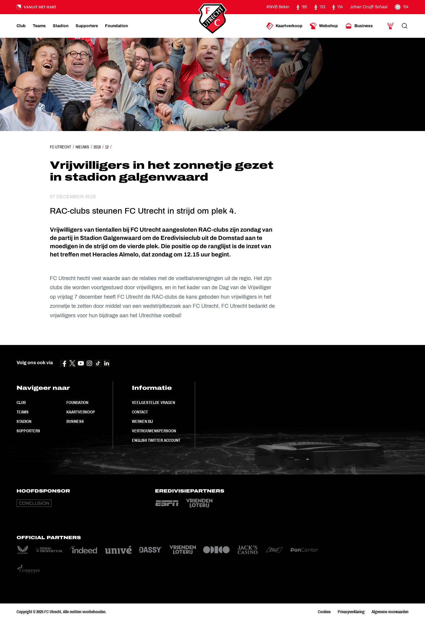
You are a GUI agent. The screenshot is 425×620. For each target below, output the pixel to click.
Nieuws (82, 147)
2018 (97, 147)
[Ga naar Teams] (39, 26)
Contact (140, 412)
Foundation (77, 402)
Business (75, 421)
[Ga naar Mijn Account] (390, 26)
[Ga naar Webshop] (324, 26)
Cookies (324, 611)
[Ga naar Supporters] (87, 26)
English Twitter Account (156, 440)
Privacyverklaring (351, 611)
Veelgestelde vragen (153, 402)
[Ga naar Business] (359, 26)
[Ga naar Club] (21, 26)
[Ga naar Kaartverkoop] (284, 26)
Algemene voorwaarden (390, 611)
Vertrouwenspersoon (154, 430)
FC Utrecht (60, 147)
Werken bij (142, 421)
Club (21, 402)
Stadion (24, 421)
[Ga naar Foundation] (116, 26)
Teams (23, 412)
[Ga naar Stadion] (60, 26)
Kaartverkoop (80, 412)
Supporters (28, 430)
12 (107, 147)
